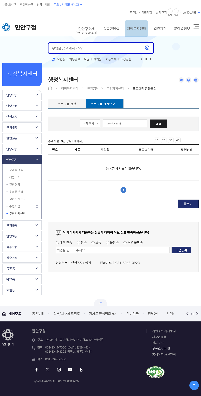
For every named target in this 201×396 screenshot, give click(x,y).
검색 (158, 123)
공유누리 (38, 313)
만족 (82, 242)
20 (163, 140)
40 (177, 140)
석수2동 (11, 257)
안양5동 (11, 138)
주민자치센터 (17, 213)
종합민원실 (103, 26)
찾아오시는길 (17, 199)
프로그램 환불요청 (144, 88)
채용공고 (74, 59)
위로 (195, 385)
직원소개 (14, 177)
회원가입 (147, 12)
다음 (197, 313)
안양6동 (11, 149)
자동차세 (111, 59)
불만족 (112, 242)
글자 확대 (170, 11)
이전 (187, 313)
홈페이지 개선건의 (164, 354)
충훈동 (10, 268)
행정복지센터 (130, 26)
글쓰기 (188, 203)
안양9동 (11, 236)
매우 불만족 (133, 242)
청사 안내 (158, 342)
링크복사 (188, 80)
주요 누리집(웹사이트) (66, 4)
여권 (86, 59)
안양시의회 (43, 4)
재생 (146, 59)
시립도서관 (9, 4)
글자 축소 (176, 11)
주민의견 (14, 206)
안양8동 (11, 225)
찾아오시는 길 (161, 348)
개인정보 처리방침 (164, 330)
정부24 (153, 313)
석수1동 (11, 247)
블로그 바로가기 (79, 369)
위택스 (171, 313)
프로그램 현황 (67, 103)
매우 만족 (64, 242)
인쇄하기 (196, 80)
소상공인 (126, 59)
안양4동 (11, 127)
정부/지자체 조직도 (66, 313)
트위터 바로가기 (47, 369)
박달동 (10, 279)
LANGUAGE (189, 12)
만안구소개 (78, 28)
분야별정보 (178, 26)
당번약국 (132, 313)
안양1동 (11, 95)
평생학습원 (26, 4)
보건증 (61, 59)
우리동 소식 (16, 170)
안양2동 (11, 105)
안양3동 (11, 116)
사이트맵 (196, 26)
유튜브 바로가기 (69, 369)
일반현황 (14, 184)
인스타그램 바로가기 (58, 369)
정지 (192, 313)
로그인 (133, 12)
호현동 (10, 290)
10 (156, 140)
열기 (100, 302)
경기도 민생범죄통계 (103, 313)
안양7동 (11, 159)
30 (170, 140)
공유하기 (180, 80)
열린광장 (155, 26)
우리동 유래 (16, 192)
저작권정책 (159, 336)
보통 (96, 242)
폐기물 (98, 59)
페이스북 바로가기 (37, 369)
